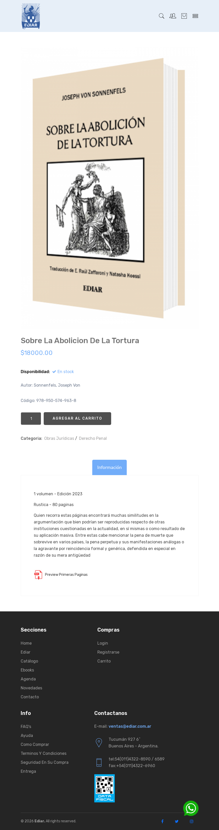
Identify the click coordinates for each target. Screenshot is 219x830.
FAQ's (26, 726)
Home (26, 643)
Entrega (28, 771)
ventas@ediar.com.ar (130, 726)
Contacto (30, 696)
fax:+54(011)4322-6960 (132, 765)
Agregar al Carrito (77, 418)
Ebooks (27, 670)
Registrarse (108, 652)
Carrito (104, 661)
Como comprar (35, 744)
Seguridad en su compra (44, 762)
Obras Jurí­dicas (59, 438)
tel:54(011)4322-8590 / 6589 (137, 759)
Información (109, 467)
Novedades (31, 688)
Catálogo (29, 661)
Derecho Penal (93, 438)
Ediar (25, 652)
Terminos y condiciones (43, 753)
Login (102, 643)
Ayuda (27, 735)
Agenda (28, 679)
